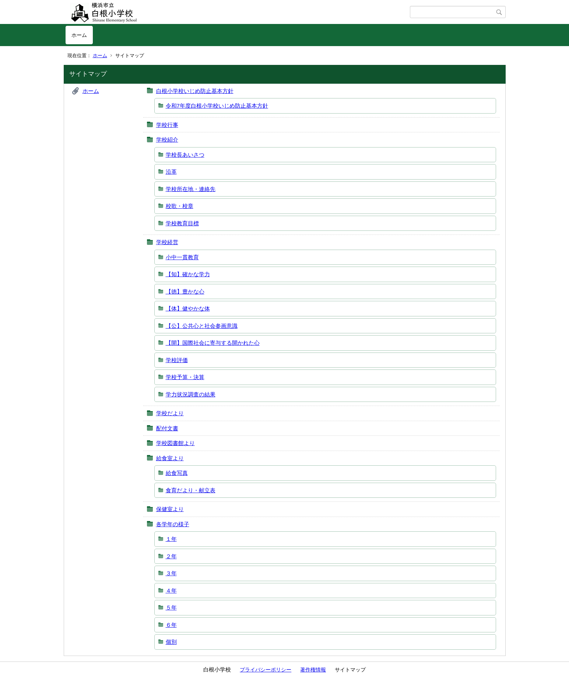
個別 (171, 642)
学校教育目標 (182, 223)
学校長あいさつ (185, 155)
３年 (171, 573)
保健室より (170, 509)
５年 (171, 607)
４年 (171, 590)
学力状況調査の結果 (190, 394)
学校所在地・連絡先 (190, 189)
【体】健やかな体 (188, 308)
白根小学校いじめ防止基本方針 (194, 91)
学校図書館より (175, 443)
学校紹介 (167, 139)
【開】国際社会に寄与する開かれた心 (213, 343)
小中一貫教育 (182, 257)
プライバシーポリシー (265, 670)
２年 (171, 556)
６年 (171, 625)
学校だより (170, 413)
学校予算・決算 (185, 377)
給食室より (170, 458)
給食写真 (177, 473)
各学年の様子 (172, 524)
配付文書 (167, 428)
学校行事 (167, 125)
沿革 (171, 172)
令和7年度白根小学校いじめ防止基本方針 (217, 106)
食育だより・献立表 (190, 490)
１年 (171, 539)
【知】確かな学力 (188, 274)
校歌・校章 (179, 206)
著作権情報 (313, 670)
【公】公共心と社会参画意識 (202, 326)
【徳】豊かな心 (185, 291)
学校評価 (177, 360)
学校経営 (167, 242)
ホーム (79, 35)
